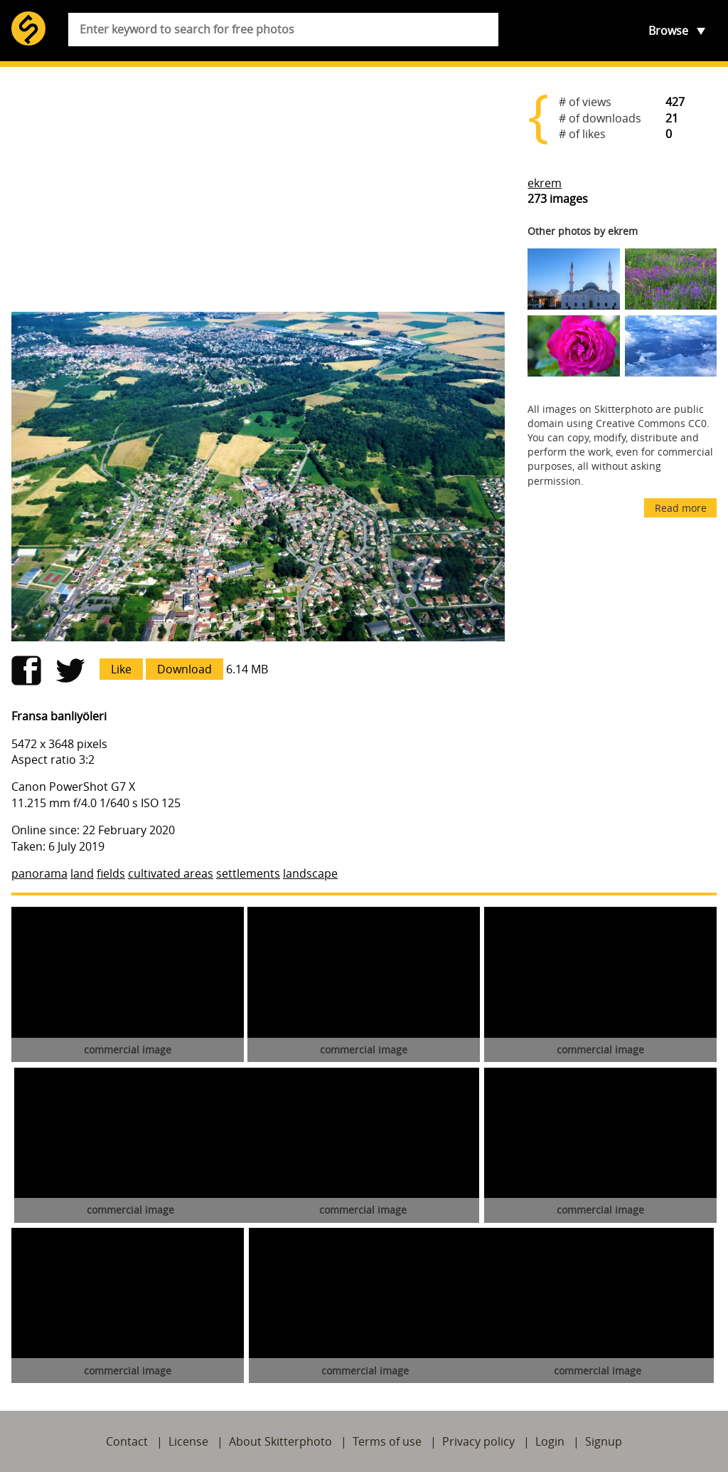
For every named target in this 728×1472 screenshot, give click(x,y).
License (188, 1441)
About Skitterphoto (280, 1441)
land (82, 873)
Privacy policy (478, 1441)
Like (121, 669)
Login (549, 1441)
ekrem (545, 183)
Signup (603, 1441)
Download (184, 669)
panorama (39, 873)
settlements (248, 873)
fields (111, 873)
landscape (310, 873)
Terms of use (387, 1441)
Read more (681, 508)
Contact (127, 1441)
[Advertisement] (258, 189)
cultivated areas (170, 873)
